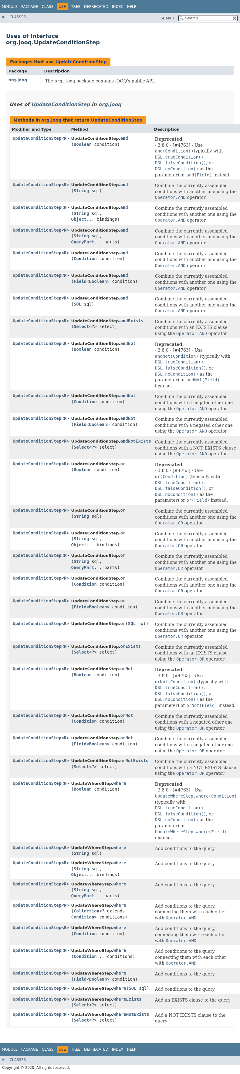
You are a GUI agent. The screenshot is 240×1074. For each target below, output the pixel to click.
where (119, 783)
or (122, 463)
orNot (126, 668)
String (81, 190)
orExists (130, 646)
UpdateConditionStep (80, 61)
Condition (85, 258)
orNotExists (134, 760)
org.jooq (17, 80)
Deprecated (96, 7)
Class (47, 7)
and (124, 138)
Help (131, 7)
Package (29, 7)
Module (10, 7)
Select (81, 326)
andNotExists (135, 441)
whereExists (127, 999)
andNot (128, 343)
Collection (86, 910)
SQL (77, 304)
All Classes (14, 17)
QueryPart (82, 241)
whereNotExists (131, 1014)
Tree (75, 7)
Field (80, 281)
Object (78, 219)
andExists (131, 320)
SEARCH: (169, 18)
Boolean (83, 144)
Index (117, 7)
